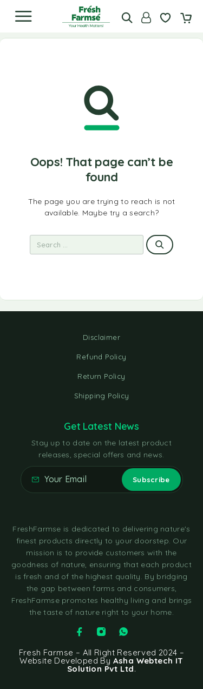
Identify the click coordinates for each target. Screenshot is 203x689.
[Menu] (23, 16)
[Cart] (186, 19)
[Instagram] (101, 631)
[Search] (127, 17)
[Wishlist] (165, 19)
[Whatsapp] (123, 631)
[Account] (146, 17)
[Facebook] (79, 631)
